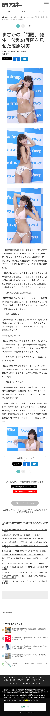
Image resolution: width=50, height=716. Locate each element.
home (5, 17)
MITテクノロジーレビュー (30, 683)
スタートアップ (17, 680)
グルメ (6, 680)
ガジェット (18, 17)
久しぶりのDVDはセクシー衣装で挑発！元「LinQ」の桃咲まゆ (24, 572)
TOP (8, 12)
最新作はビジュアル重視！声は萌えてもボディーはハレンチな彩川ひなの (25, 546)
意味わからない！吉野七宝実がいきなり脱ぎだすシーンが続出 (24, 551)
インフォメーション (39, 680)
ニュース (22, 677)
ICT (28, 680)
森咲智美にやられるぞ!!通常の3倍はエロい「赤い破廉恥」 (22, 554)
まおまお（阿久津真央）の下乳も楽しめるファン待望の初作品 (24, 542)
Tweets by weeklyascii (8, 612)
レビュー (25, 12)
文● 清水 (5, 53)
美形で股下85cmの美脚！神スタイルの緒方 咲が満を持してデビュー (25, 559)
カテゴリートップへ (25, 503)
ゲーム (42, 677)
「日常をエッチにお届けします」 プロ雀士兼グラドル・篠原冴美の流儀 (24, 582)
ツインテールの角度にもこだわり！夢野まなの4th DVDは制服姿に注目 (25, 568)
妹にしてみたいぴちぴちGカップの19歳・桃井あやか (21, 535)
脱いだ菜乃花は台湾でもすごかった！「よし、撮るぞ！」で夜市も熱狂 (24, 530)
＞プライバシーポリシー (25, 712)
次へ (31, 26)
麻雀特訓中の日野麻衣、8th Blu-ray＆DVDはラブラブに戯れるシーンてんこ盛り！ (24, 576)
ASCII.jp (13, 683)
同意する (25, 707)
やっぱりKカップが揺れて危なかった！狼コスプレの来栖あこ (24, 563)
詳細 (26, 700)
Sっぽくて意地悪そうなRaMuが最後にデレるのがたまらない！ (24, 538)
